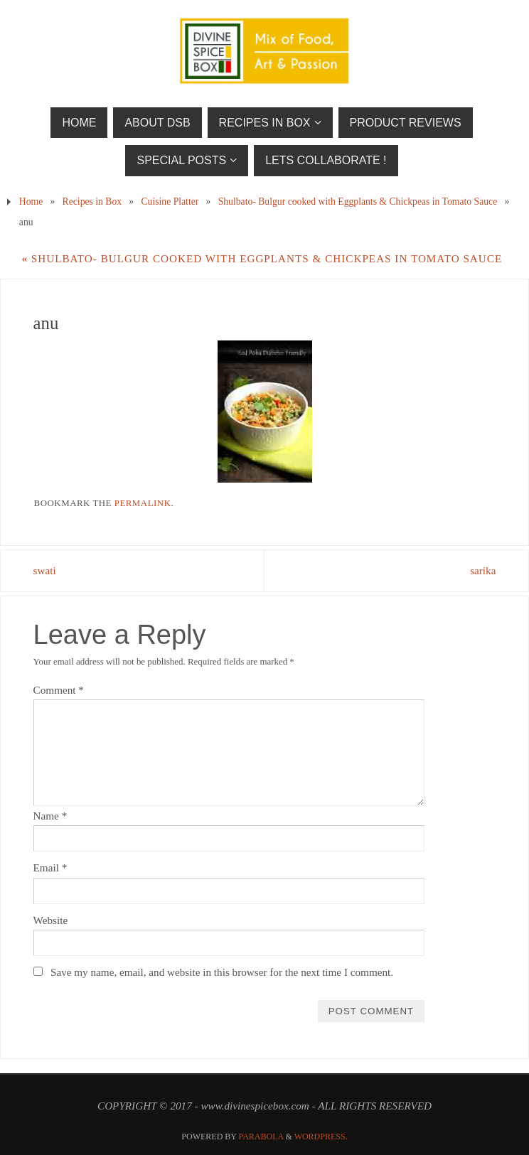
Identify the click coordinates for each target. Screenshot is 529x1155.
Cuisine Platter (169, 201)
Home (31, 201)
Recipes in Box (92, 201)
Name (50, 816)
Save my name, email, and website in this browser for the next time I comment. (221, 972)
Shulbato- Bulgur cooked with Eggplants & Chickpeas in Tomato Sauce (358, 201)
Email (50, 867)
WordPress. (321, 1136)
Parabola (261, 1136)
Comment (58, 690)
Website (50, 920)
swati (44, 570)
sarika (483, 570)
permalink (142, 503)
